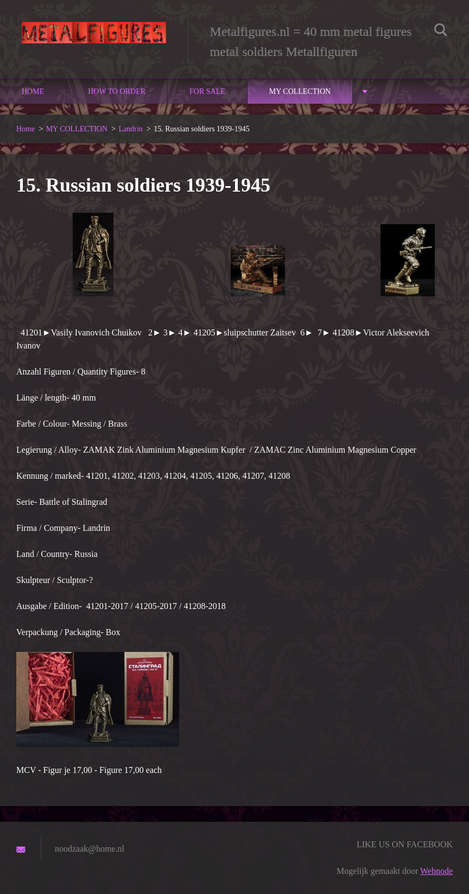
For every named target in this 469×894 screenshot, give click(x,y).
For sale (207, 91)
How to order (116, 91)
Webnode (436, 871)
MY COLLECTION (300, 91)
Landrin (130, 129)
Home (33, 91)
